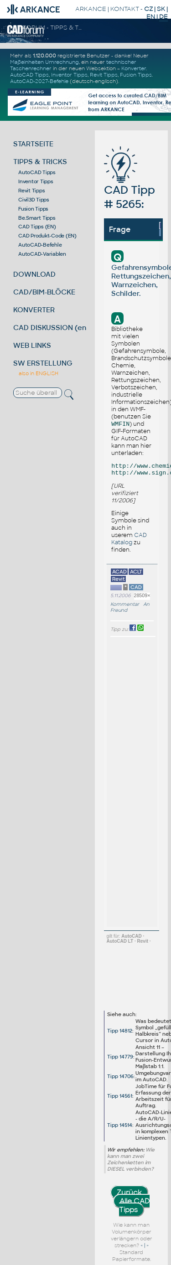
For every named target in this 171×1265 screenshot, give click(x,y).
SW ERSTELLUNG (43, 363)
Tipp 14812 (119, 1030)
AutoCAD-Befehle (40, 245)
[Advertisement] (137, 782)
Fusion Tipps (136, 75)
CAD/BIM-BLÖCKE (44, 292)
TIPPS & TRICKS (40, 161)
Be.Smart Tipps (37, 218)
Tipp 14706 (120, 1076)
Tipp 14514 (119, 1125)
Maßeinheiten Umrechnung (44, 62)
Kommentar (124, 604)
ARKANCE (90, 9)
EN (150, 17)
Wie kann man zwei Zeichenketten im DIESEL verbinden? (131, 1159)
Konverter (133, 68)
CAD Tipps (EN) (37, 226)
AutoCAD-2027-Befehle (39, 81)
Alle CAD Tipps (134, 1205)
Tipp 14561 (119, 1096)
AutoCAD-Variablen (42, 254)
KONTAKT (124, 9)
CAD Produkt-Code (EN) (47, 235)
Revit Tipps (104, 75)
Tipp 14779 (120, 1056)
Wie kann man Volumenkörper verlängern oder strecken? (131, 1235)
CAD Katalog (129, 539)
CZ (148, 9)
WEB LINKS (32, 345)
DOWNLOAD (34, 274)
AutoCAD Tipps (29, 75)
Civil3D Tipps (33, 199)
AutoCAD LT (120, 941)
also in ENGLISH (38, 373)
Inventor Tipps (69, 75)
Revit (142, 941)
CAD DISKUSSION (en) (51, 327)
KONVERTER (34, 309)
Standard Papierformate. (131, 1255)
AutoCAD (131, 936)
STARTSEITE (33, 143)
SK (161, 9)
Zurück (129, 1192)
